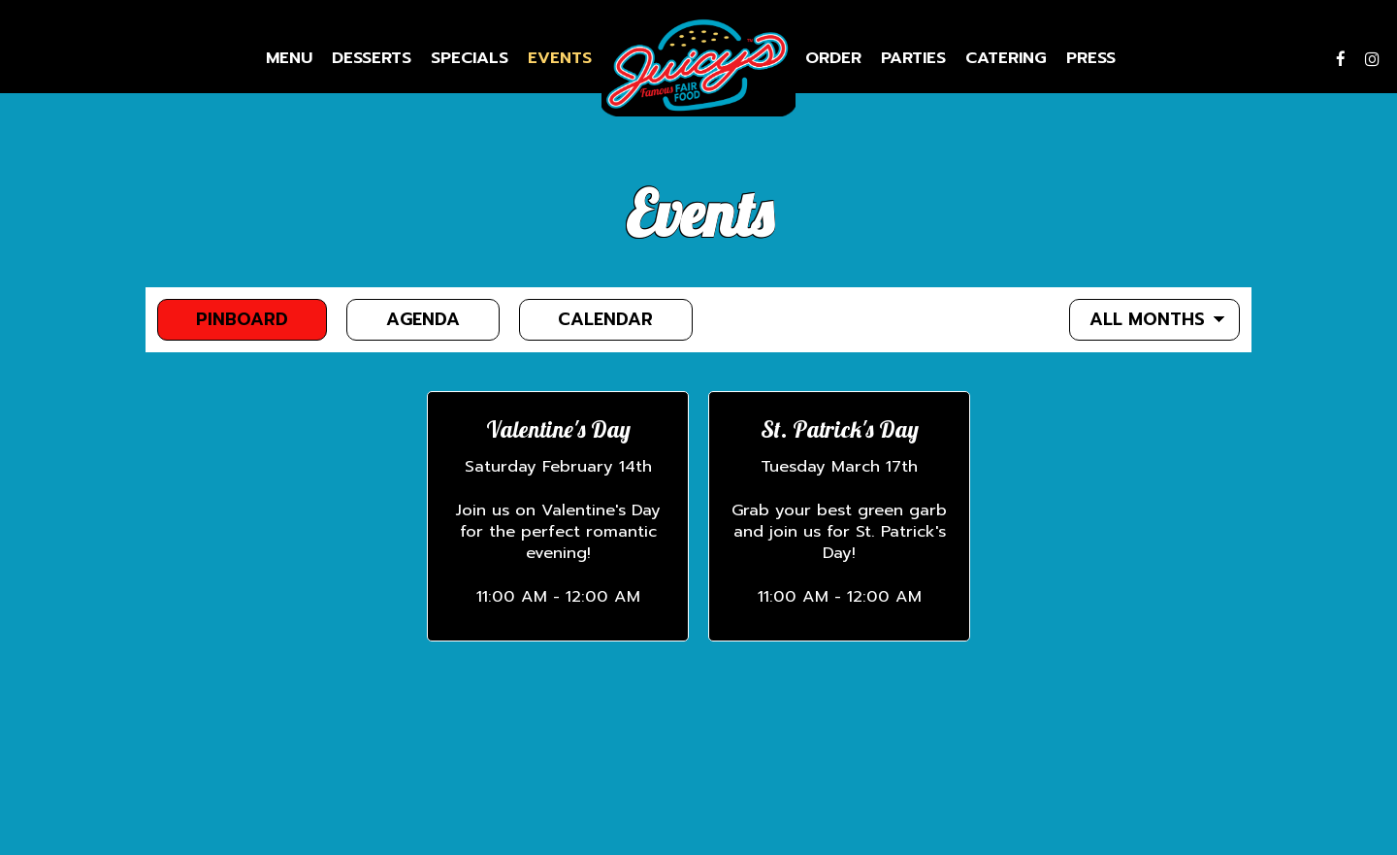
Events (560, 58)
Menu (289, 58)
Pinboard (223, 319)
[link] (698, 65)
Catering (1006, 58)
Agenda (405, 319)
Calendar (588, 319)
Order (833, 58)
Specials (469, 58)
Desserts (371, 58)
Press (1091, 58)
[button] (558, 516)
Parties (913, 58)
